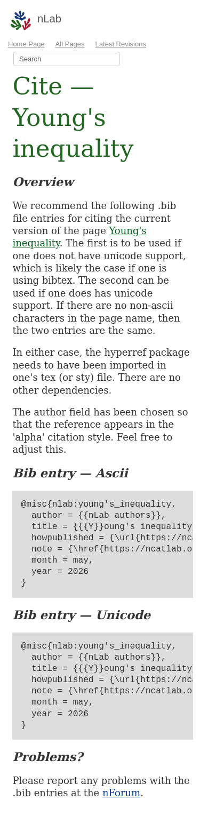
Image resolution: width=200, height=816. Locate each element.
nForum (121, 792)
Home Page (26, 44)
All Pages (70, 44)
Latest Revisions (120, 44)
